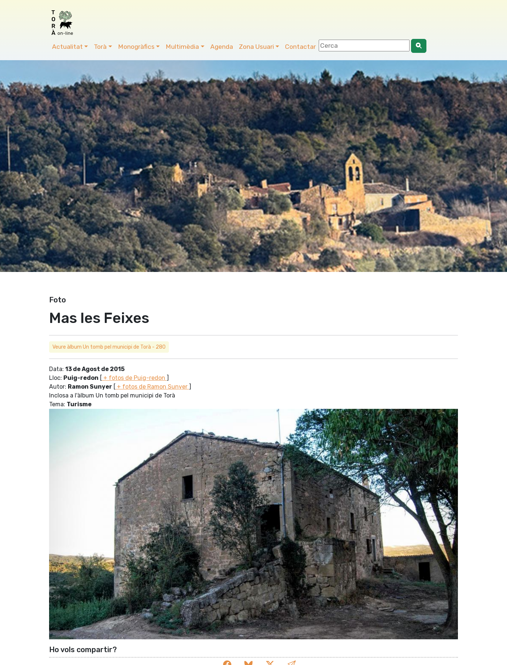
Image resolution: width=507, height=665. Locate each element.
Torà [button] (100, 46)
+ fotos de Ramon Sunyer (152, 386)
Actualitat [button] (67, 46)
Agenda (221, 46)
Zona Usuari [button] (256, 46)
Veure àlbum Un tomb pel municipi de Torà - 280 (109, 347)
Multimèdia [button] (182, 46)
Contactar (300, 46)
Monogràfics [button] (136, 46)
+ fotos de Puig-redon (134, 377)
